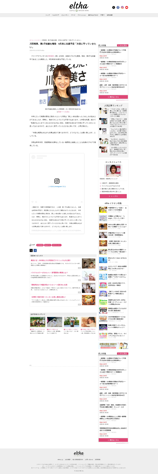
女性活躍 (109, 15)
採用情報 (97, 459)
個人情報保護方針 (78, 459)
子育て (102, 15)
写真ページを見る (63, 112)
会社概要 (67, 459)
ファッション (82, 15)
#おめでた (47, 245)
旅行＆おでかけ (93, 15)
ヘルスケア (55, 15)
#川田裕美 (40, 245)
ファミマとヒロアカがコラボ (111, 186)
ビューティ (65, 15)
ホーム (32, 40)
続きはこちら (114, 97)
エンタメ (37, 40)
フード (73, 15)
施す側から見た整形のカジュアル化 (113, 189)
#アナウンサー (57, 245)
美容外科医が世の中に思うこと (111, 191)
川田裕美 (50, 56)
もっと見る (114, 196)
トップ (48, 15)
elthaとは (60, 459)
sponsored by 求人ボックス (122, 100)
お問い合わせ (89, 459)
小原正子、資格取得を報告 (110, 183)
